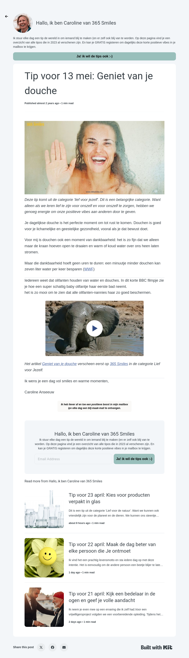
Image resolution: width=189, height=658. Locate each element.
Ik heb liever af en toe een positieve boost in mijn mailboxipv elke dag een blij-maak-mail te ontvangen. (94, 406)
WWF (88, 269)
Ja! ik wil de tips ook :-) (94, 56)
